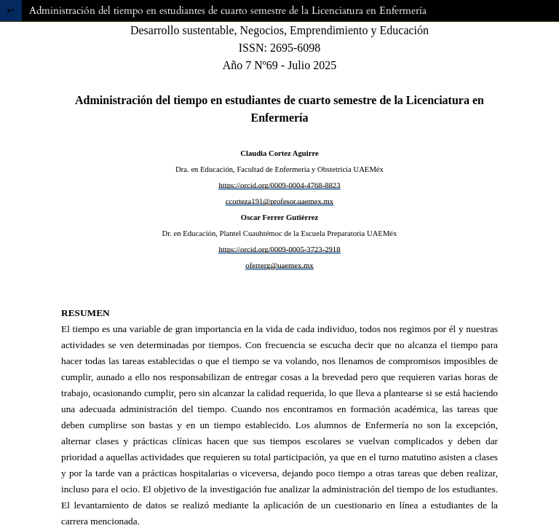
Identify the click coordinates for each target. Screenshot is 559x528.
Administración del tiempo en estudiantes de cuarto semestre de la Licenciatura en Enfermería (228, 10)
